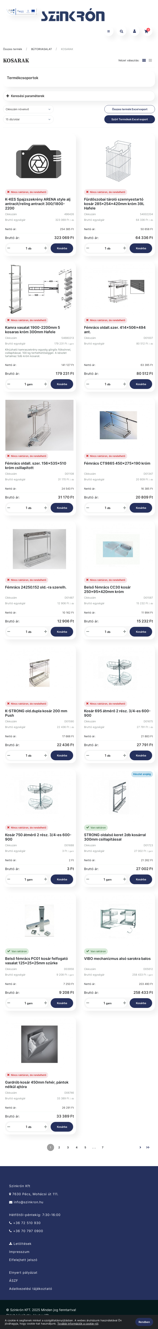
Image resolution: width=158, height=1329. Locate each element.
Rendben (144, 1322)
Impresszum (19, 1255)
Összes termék (12, 52)
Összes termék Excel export (129, 112)
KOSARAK (67, 52)
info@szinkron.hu (26, 1206)
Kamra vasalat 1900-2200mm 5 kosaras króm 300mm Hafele (32, 333)
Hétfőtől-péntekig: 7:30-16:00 (35, 1218)
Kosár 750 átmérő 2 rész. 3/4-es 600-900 (38, 840)
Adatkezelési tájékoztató (30, 1292)
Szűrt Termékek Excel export (129, 123)
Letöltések (20, 1247)
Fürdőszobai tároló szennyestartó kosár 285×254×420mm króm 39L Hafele (114, 207)
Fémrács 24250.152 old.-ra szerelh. (35, 591)
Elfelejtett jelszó (23, 1263)
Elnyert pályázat (23, 1276)
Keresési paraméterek (25, 99)
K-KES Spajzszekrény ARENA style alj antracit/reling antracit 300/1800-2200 (37, 207)
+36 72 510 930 (25, 1226)
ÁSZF (13, 1284)
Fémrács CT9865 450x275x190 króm (117, 467)
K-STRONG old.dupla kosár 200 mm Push (36, 716)
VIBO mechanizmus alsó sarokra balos (117, 962)
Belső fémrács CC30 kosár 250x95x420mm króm (107, 593)
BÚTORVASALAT (41, 52)
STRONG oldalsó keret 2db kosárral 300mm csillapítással (115, 840)
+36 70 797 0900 (26, 1235)
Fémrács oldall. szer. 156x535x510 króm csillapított (35, 469)
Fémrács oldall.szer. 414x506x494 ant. (115, 333)
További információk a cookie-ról (77, 1323)
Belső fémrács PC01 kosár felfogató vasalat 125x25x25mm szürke (36, 964)
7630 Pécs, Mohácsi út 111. (33, 1198)
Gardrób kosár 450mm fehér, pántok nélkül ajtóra (36, 1088)
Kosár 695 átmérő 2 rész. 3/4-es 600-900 (117, 716)
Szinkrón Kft (19, 1190)
